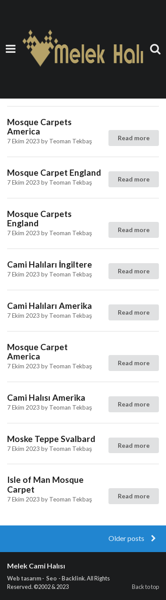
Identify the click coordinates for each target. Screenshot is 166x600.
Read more (134, 138)
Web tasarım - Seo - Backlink (46, 578)
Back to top (145, 586)
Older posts (133, 538)
